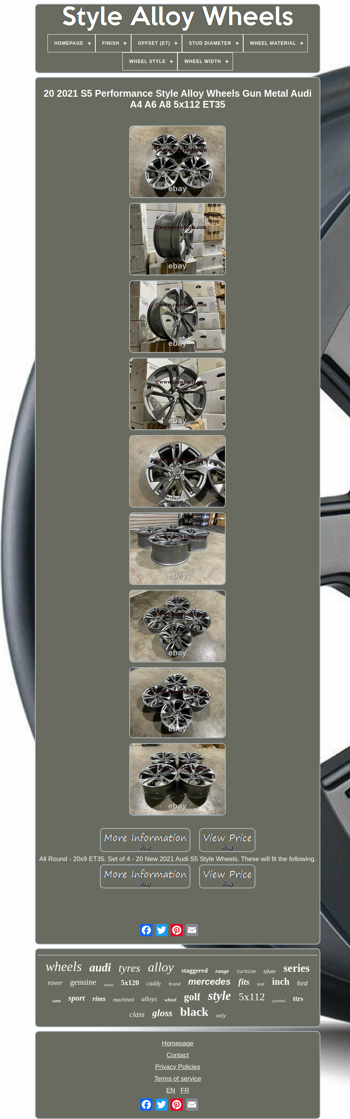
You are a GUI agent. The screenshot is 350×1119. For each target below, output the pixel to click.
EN (170, 1090)
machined (123, 1000)
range (222, 971)
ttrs (298, 999)
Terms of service (177, 1078)
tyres (129, 968)
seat (260, 984)
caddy (154, 983)
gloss (162, 1012)
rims (99, 999)
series (296, 968)
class (137, 1014)
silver (269, 971)
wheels (64, 966)
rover (55, 983)
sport (76, 998)
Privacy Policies (177, 1066)
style (219, 996)
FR (185, 1090)
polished (278, 1001)
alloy (161, 967)
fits (243, 982)
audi (100, 967)
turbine (246, 971)
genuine (83, 982)
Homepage (177, 1043)
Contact (177, 1055)
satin (56, 1000)
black (194, 1011)
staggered (194, 970)
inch (281, 981)
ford (302, 983)
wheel (170, 1000)
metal (108, 984)
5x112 (252, 997)
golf (192, 997)
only (221, 1015)
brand (175, 984)
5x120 (130, 983)
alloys (149, 999)
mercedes (209, 981)
